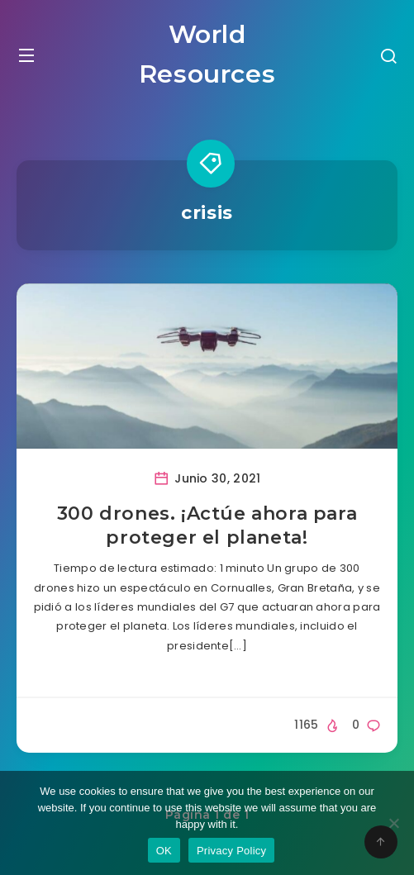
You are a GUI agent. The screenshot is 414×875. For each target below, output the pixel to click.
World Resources (207, 54)
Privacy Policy (231, 850)
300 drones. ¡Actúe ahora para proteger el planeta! (207, 525)
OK (164, 850)
